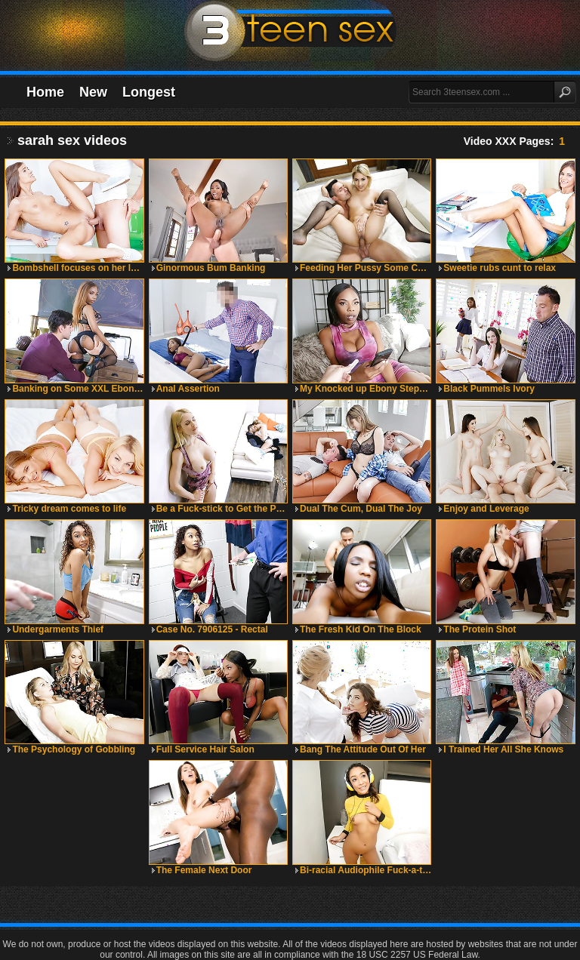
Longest (148, 92)
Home (45, 92)
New (93, 92)
